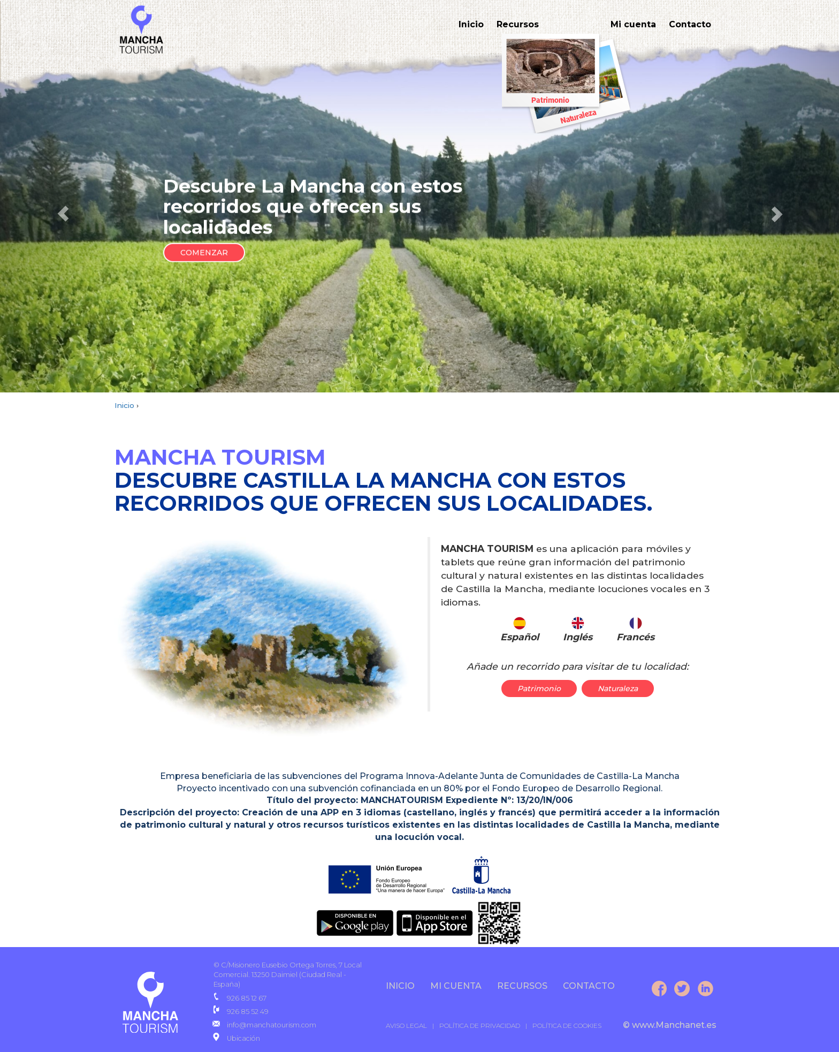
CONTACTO (589, 986)
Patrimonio (539, 688)
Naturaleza (618, 688)
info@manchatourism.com (271, 1025)
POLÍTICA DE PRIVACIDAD (479, 1025)
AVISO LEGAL (406, 1025)
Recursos (518, 24)
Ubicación (243, 1038)
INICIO (400, 986)
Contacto (690, 24)
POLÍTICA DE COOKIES (566, 1025)
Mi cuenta (633, 24)
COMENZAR (204, 253)
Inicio (471, 24)
